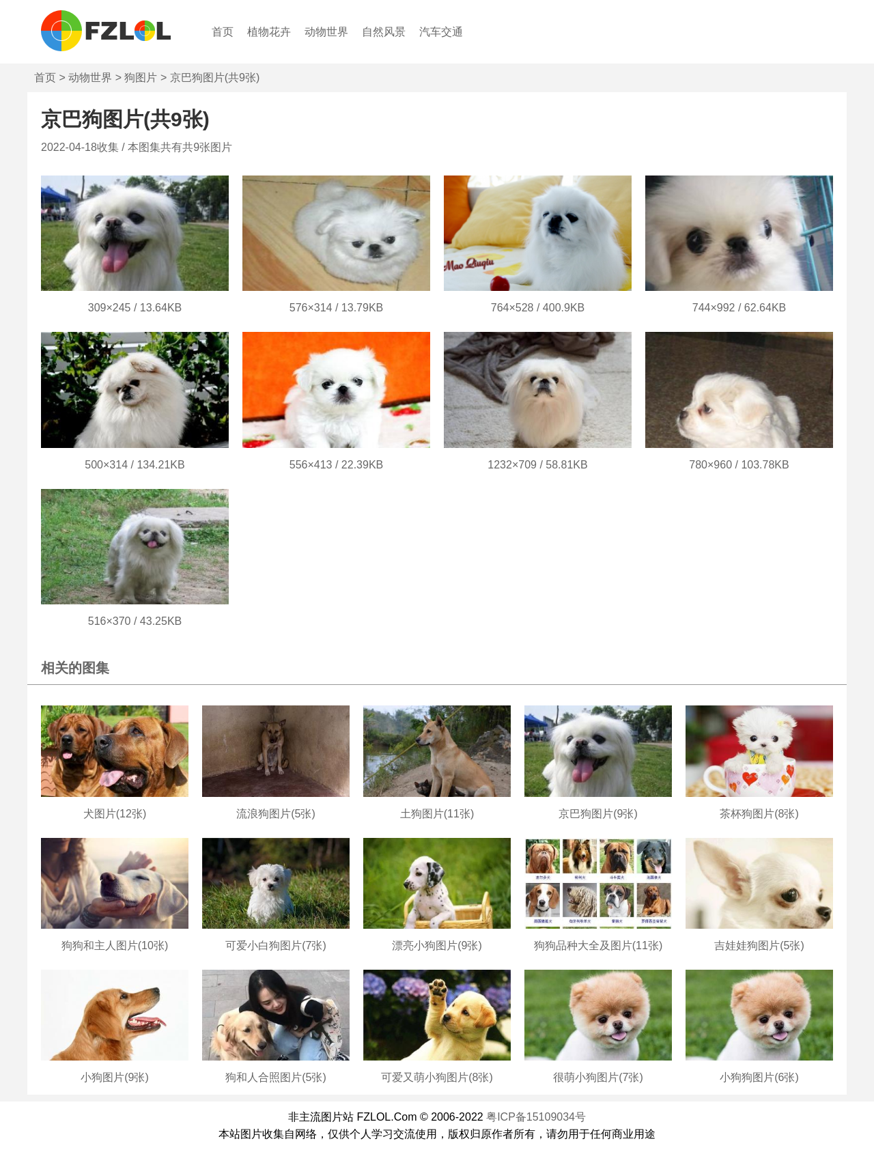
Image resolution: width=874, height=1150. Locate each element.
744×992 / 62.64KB (739, 307)
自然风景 (384, 32)
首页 (223, 32)
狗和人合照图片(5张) (275, 1077)
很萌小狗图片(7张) (598, 1077)
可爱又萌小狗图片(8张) (437, 1077)
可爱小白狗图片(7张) (275, 945)
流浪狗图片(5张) (275, 813)
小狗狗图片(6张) (759, 1077)
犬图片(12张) (114, 813)
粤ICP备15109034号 (536, 1117)
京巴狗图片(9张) (598, 813)
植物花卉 (269, 32)
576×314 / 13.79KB (336, 307)
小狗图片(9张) (115, 1077)
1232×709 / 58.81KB (537, 465)
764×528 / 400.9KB (537, 307)
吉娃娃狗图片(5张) (759, 945)
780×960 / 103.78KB (739, 465)
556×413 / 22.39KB (336, 465)
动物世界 (326, 32)
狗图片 (140, 77)
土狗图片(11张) (437, 813)
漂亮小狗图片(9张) (437, 945)
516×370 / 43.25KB (135, 621)
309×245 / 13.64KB (135, 307)
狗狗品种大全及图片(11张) (598, 945)
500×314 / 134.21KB (134, 465)
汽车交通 (441, 32)
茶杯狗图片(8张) (759, 813)
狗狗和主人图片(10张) (114, 945)
